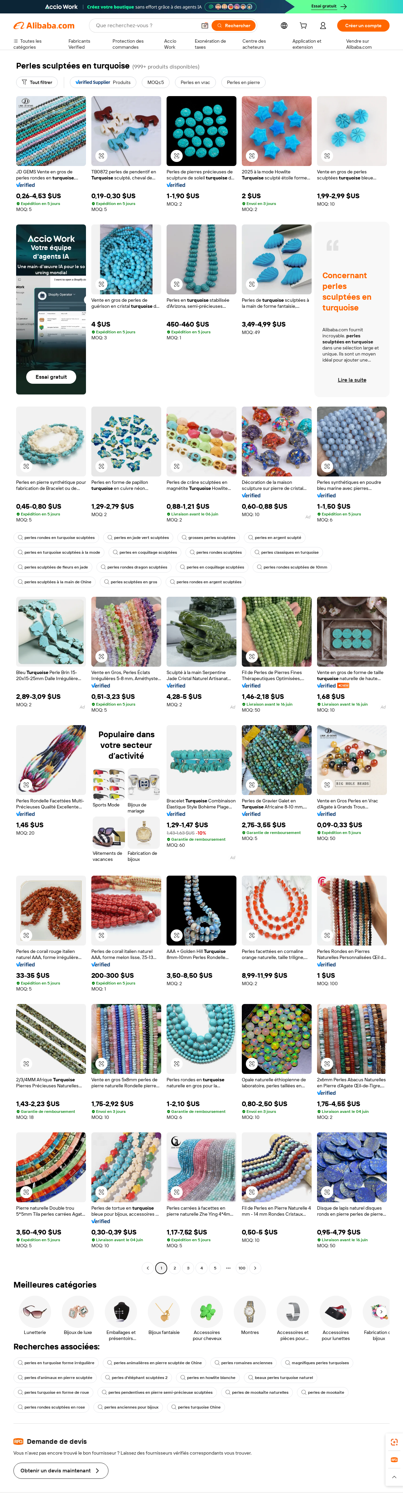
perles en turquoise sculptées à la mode (59, 552)
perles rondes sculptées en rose (51, 1407)
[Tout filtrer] (37, 82)
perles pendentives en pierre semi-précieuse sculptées (157, 1392)
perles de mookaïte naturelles (256, 1392)
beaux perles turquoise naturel (280, 1377)
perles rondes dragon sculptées (134, 567)
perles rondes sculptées (216, 552)
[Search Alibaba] (145, 25)
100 (241, 1268)
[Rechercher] (234, 25)
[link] (394, 1442)
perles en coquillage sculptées (145, 552)
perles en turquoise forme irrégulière (56, 1363)
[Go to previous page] (148, 1268)
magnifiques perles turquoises (317, 1363)
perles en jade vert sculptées (138, 537)
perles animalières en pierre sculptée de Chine (154, 1363)
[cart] (305, 26)
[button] (205, 26)
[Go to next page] (255, 1268)
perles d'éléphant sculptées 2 (136, 1377)
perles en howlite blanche (207, 1377)
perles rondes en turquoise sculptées (56, 537)
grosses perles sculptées (208, 537)
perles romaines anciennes (243, 1363)
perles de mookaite (322, 1392)
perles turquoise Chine (196, 1407)
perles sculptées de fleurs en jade (53, 567)
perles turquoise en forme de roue (53, 1392)
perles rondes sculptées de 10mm (292, 567)
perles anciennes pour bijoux (128, 1407)
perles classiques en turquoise (287, 552)
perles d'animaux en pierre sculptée (55, 1377)
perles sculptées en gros (130, 582)
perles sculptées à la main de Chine (54, 582)
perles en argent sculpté (274, 537)
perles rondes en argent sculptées (205, 582)
